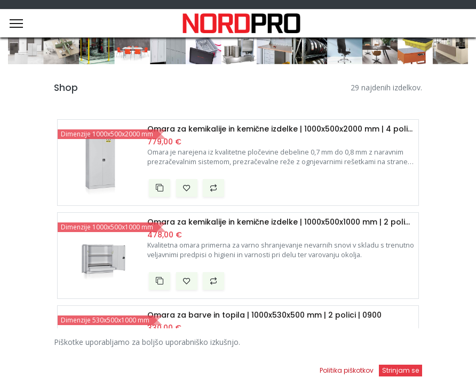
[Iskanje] (170, 366)
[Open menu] (306, 369)
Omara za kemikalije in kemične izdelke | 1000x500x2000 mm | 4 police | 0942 (280, 129)
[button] (159, 188)
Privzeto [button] (360, 345)
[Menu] (16, 23)
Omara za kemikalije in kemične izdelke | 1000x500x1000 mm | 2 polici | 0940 (280, 222)
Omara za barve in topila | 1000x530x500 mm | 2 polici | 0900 (264, 315)
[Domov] (35, 366)
